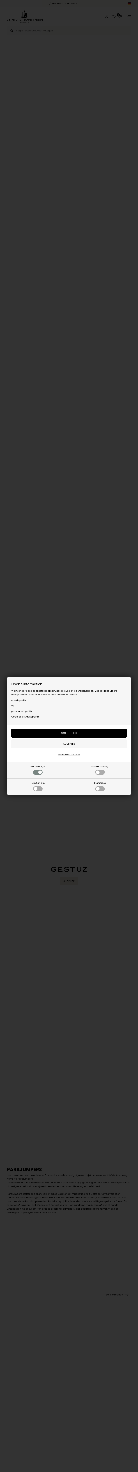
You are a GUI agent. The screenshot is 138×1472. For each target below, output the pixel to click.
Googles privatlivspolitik (25, 716)
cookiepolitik (18, 700)
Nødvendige (38, 770)
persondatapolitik (21, 711)
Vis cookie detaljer (69, 754)
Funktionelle (38, 786)
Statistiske (100, 786)
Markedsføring (100, 770)
